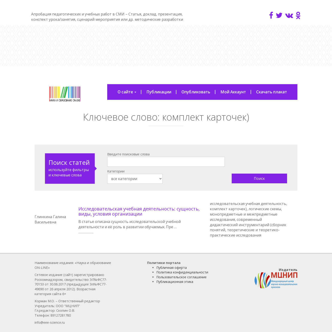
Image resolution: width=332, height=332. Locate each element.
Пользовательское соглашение (181, 277)
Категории (116, 171)
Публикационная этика (174, 281)
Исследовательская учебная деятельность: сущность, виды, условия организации (139, 211)
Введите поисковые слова (128, 154)
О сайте (127, 92)
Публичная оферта (171, 267)
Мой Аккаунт (233, 92)
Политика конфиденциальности (182, 272)
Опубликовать (195, 92)
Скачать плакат (271, 92)
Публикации (158, 92)
